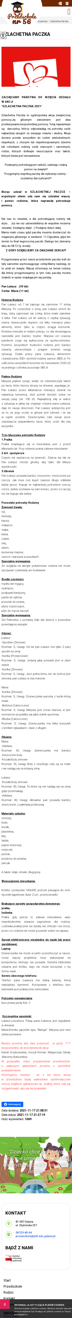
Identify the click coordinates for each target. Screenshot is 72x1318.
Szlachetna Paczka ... (59, 21)
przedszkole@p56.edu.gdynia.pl (60, 3)
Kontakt (9, 1298)
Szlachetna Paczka (25, 34)
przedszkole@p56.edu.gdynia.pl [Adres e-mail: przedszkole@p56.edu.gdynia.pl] (35, 1236)
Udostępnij (12, 1104)
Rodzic (9, 1292)
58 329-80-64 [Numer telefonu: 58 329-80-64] (24, 1232)
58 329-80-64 (67, 3)
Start (7, 1280)
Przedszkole (13, 1286)
